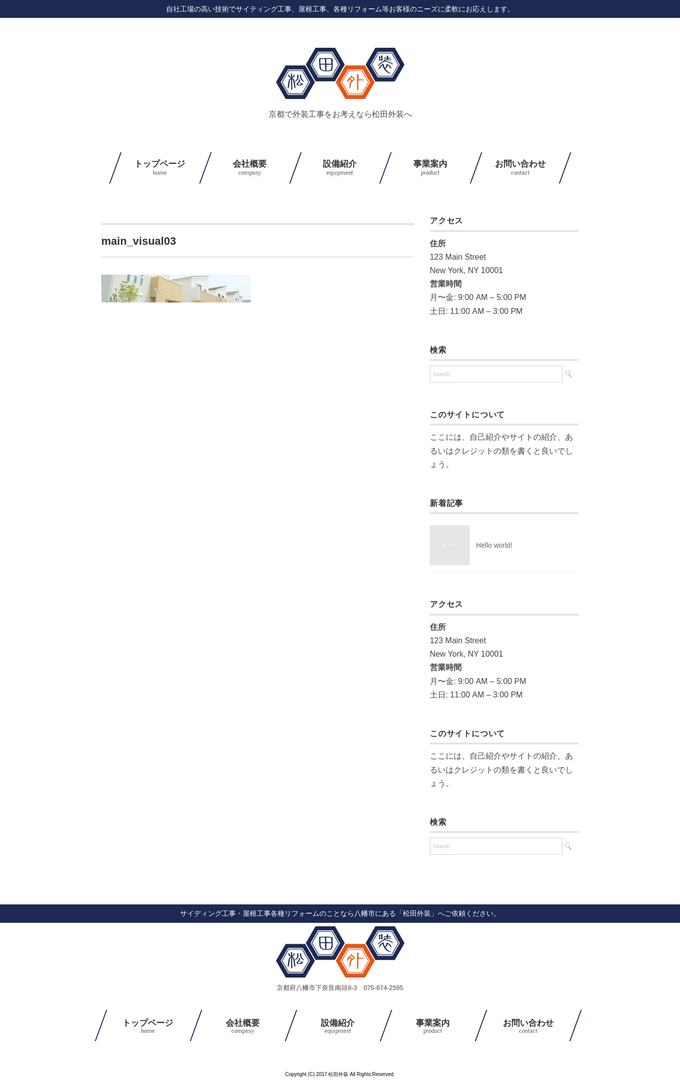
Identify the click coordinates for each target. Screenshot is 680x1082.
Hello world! (494, 545)
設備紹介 (340, 168)
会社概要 (250, 168)
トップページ (160, 168)
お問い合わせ (520, 168)
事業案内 (430, 168)
